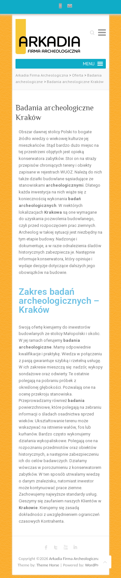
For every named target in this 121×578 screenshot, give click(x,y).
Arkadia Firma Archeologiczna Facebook (46, 547)
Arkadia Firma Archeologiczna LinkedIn (75, 547)
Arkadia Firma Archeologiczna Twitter (56, 547)
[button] (89, 64)
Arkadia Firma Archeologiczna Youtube (65, 547)
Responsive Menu (102, 32)
